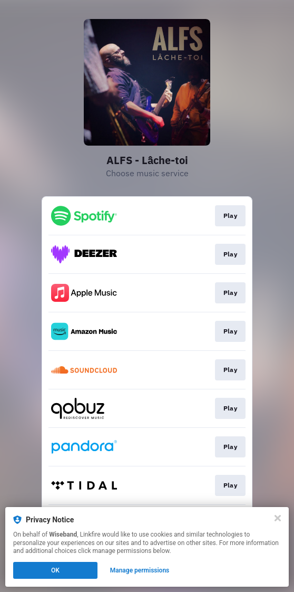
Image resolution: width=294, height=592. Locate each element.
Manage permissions (140, 570)
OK (55, 570)
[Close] (277, 518)
